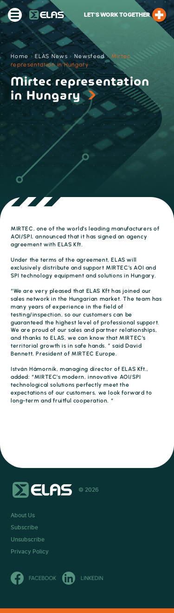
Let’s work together (125, 15)
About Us (23, 515)
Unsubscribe (28, 539)
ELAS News (51, 56)
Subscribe (24, 527)
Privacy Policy (30, 551)
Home (19, 56)
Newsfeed (89, 56)
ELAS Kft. (46, 15)
